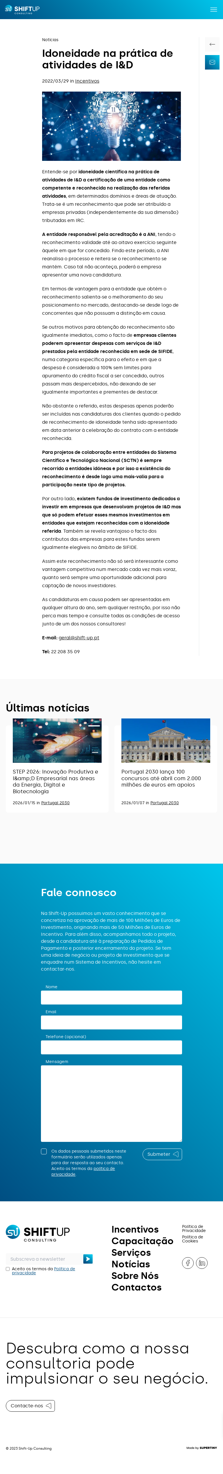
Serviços (131, 1252)
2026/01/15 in (27, 802)
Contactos (137, 1287)
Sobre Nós (135, 1275)
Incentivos (87, 81)
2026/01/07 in (135, 802)
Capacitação (143, 1240)
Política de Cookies (192, 1239)
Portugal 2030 (55, 802)
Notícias (50, 39)
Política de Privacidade (194, 1228)
